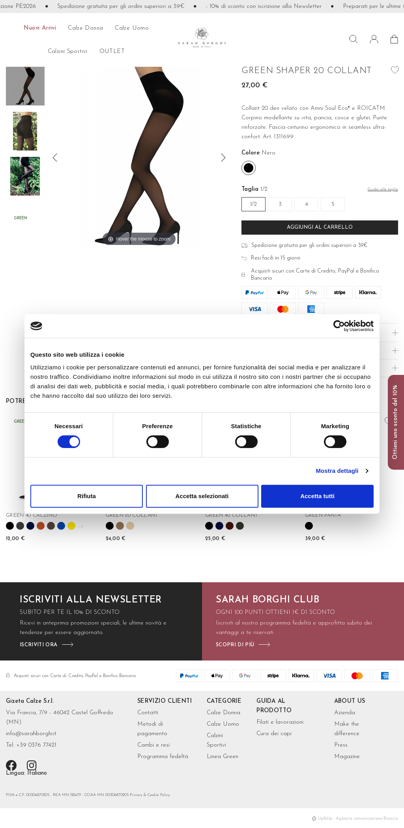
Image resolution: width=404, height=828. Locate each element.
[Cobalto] (61, 526)
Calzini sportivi (68, 52)
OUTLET (112, 52)
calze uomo (132, 28)
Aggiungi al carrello (320, 227)
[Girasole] (71, 526)
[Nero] (248, 168)
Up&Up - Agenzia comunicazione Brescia (358, 819)
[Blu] (30, 526)
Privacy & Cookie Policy (150, 795)
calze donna (85, 28)
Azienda (344, 713)
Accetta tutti (317, 496)
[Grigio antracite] (20, 526)
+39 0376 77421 (36, 745)
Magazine (347, 757)
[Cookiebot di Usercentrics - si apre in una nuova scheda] (339, 326)
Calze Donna (223, 713)
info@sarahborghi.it (31, 734)
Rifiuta (86, 496)
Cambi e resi (153, 745)
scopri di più (235, 644)
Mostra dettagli (337, 470)
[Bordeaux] (230, 526)
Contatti (147, 713)
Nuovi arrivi (40, 28)
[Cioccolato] (51, 526)
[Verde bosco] (240, 526)
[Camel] (120, 526)
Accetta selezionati (201, 496)
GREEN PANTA (323, 515)
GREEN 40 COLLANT (231, 515)
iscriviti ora (38, 644)
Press (341, 745)
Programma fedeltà (162, 757)
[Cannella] (41, 526)
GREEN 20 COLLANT (132, 515)
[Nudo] (130, 526)
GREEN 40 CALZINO (31, 515)
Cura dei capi (274, 734)
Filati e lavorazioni (279, 722)
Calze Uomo (223, 724)
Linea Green (222, 757)
